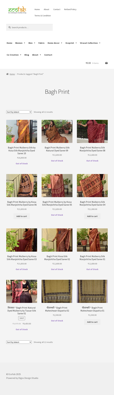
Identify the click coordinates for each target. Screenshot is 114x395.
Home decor (54, 43)
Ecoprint (70, 43)
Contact (56, 9)
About (46, 9)
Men (30, 43)
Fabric (41, 43)
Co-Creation (13, 54)
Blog (26, 54)
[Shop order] (19, 112)
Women (18, 43)
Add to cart (21, 216)
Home (37, 9)
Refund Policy (70, 9)
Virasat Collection (89, 43)
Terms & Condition (43, 15)
